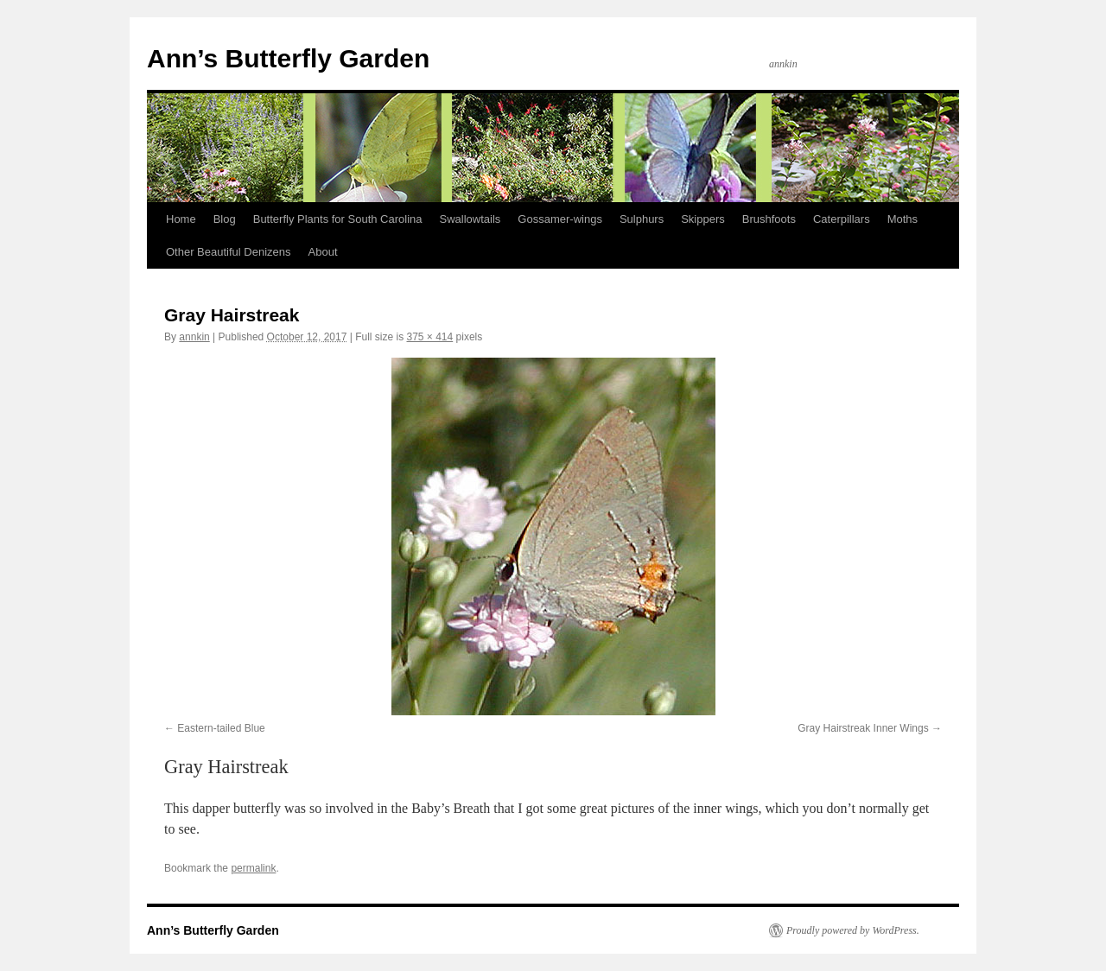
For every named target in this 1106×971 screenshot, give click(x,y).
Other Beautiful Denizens (228, 251)
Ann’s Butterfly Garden (288, 58)
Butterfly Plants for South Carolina (338, 219)
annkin (194, 337)
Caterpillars (841, 219)
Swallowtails (470, 219)
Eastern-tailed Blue (220, 728)
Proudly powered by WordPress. (852, 930)
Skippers (703, 219)
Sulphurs (642, 219)
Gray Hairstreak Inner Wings (863, 728)
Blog (224, 219)
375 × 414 (430, 337)
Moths (902, 219)
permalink (253, 868)
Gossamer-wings (560, 219)
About (323, 251)
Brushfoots (769, 219)
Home (181, 219)
